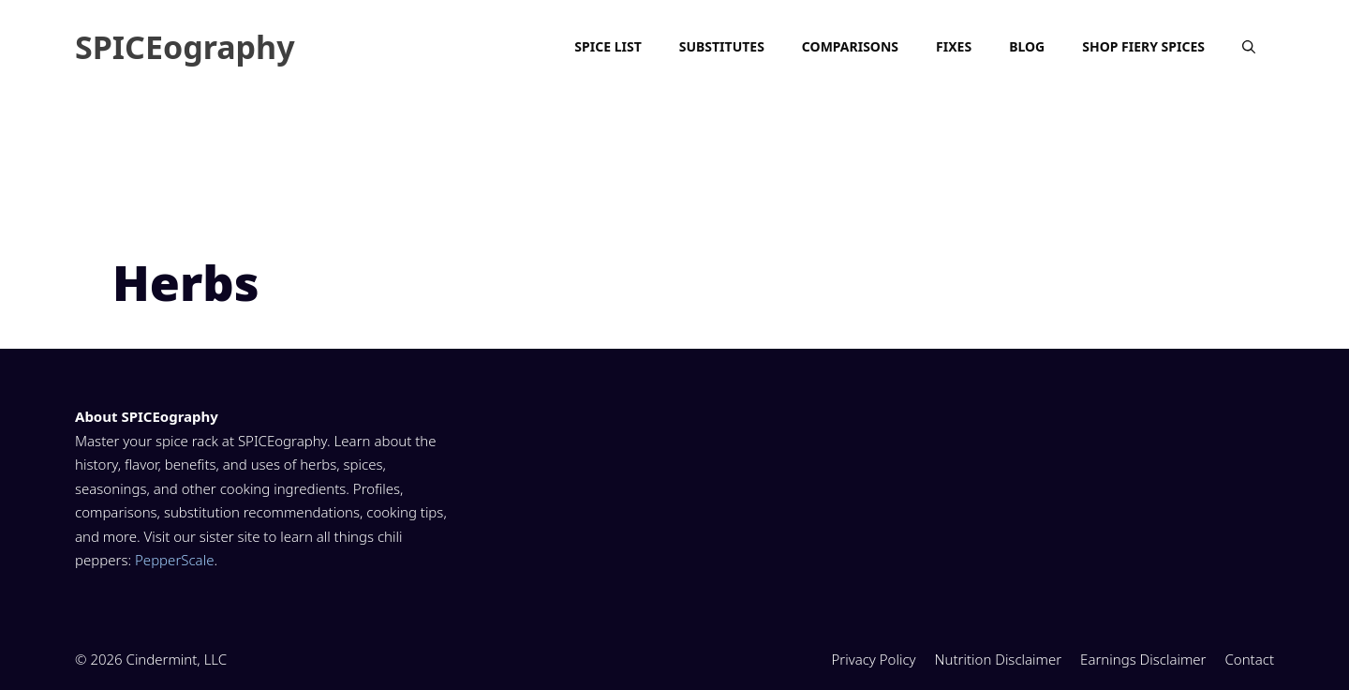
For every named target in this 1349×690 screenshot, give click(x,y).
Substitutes (721, 46)
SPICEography (185, 46)
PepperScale (174, 559)
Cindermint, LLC (177, 659)
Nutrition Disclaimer (998, 659)
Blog (1027, 46)
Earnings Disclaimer (1143, 659)
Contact (1249, 659)
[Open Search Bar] (1248, 47)
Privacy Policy (873, 659)
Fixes (953, 46)
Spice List (607, 46)
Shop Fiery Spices (1143, 46)
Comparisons (850, 46)
